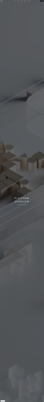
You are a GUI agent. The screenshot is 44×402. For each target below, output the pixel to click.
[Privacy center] (35, 1)
